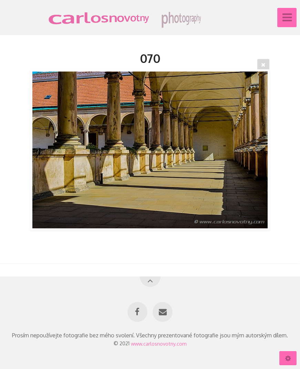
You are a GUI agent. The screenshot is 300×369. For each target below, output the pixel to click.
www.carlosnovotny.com (159, 343)
